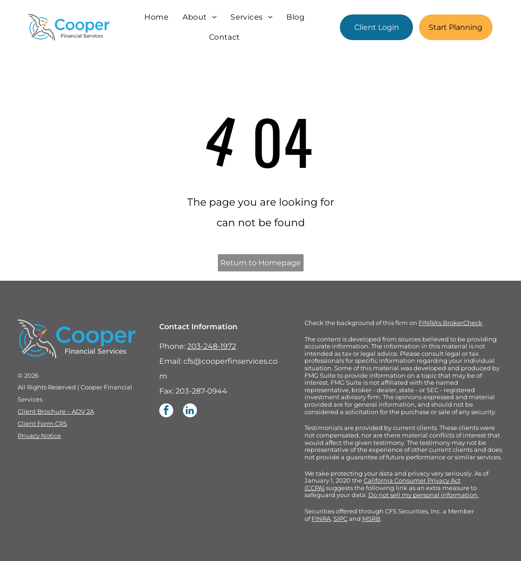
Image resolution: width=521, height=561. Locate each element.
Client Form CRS (42, 423)
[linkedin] (190, 411)
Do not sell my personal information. (423, 495)
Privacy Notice (39, 435)
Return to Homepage (260, 262)
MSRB (371, 518)
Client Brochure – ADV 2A (56, 411)
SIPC (340, 518)
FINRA (321, 518)
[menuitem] (156, 17)
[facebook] (166, 411)
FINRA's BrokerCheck (450, 322)
